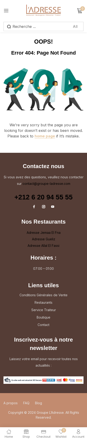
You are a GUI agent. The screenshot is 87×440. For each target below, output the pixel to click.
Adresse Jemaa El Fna (44, 233)
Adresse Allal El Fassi (43, 246)
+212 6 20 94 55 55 (43, 197)
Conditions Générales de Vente (43, 295)
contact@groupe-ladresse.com (46, 184)
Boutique (43, 317)
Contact (43, 325)
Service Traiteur (43, 310)
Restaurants (43, 302)
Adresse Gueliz (43, 239)
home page (45, 136)
